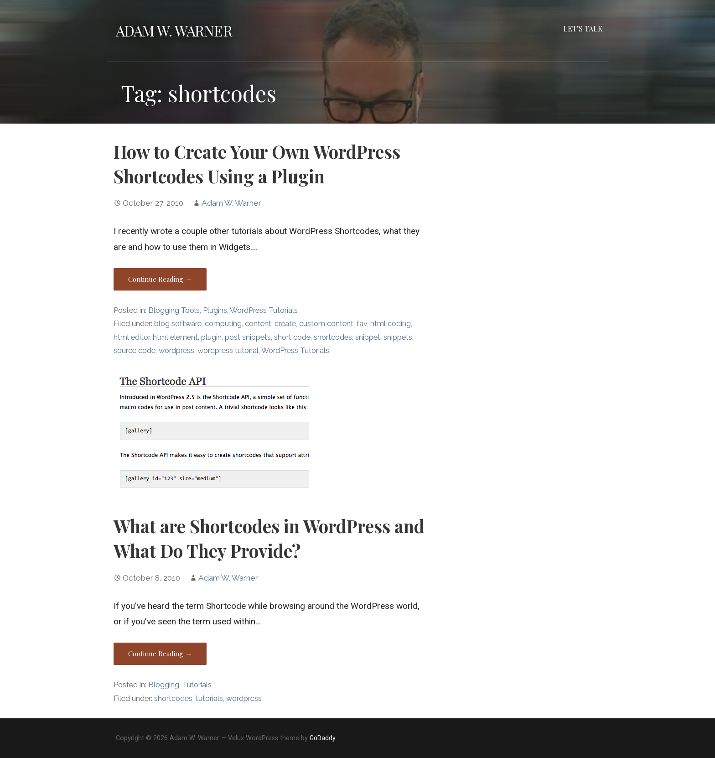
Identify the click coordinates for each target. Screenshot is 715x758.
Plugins (215, 310)
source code (134, 350)
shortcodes (333, 337)
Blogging (163, 684)
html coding (390, 323)
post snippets (248, 337)
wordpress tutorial (228, 350)
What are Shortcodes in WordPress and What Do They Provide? (269, 538)
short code (292, 337)
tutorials (209, 698)
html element (175, 337)
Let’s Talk (583, 28)
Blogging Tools (174, 310)
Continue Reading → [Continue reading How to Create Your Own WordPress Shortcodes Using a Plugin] (160, 279)
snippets (397, 337)
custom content (326, 323)
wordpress (176, 350)
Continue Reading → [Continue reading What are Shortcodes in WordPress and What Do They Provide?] (160, 653)
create (285, 323)
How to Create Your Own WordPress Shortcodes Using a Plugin (257, 164)
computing (223, 323)
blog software (178, 323)
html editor (132, 337)
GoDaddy (323, 738)
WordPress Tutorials (264, 310)
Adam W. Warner (174, 30)
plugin (211, 337)
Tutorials (197, 684)
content (258, 323)
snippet (367, 337)
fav (362, 323)
